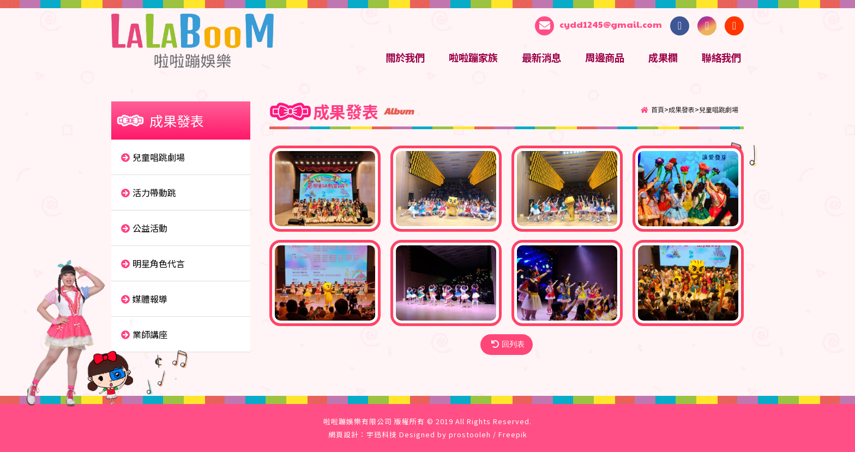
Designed (417, 434)
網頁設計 (343, 434)
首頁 (657, 109)
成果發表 (682, 109)
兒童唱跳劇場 (718, 109)
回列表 (508, 344)
